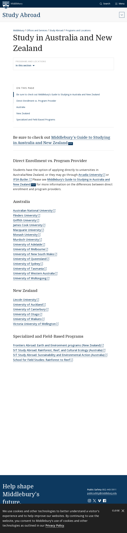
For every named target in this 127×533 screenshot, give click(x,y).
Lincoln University (24, 300)
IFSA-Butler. (21, 179)
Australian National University (32, 210)
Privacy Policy (54, 525)
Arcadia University (90, 175)
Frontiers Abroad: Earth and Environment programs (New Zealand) (57, 345)
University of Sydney (26, 264)
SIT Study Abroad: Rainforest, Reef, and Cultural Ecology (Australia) (57, 350)
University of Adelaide (27, 244)
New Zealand (23, 113)
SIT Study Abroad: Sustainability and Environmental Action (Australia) (59, 355)
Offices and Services (37, 30)
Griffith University (24, 220)
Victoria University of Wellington (34, 324)
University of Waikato (27, 319)
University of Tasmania (28, 268)
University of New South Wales (33, 254)
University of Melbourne (29, 249)
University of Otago (26, 314)
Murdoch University (26, 239)
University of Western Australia (34, 273)
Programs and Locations (78, 30)
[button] (105, 3)
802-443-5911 (109, 489)
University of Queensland (29, 259)
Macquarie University (27, 230)
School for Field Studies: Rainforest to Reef (41, 360)
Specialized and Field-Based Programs (35, 119)
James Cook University (27, 225)
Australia (20, 107)
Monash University (25, 235)
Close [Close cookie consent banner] (118, 510)
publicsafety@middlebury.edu (102, 493)
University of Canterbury (29, 309)
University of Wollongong (30, 278)
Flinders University (25, 215)
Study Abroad (21, 15)
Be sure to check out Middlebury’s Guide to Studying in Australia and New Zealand (58, 94)
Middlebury (18, 30)
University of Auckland (28, 304)
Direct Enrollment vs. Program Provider (36, 100)
